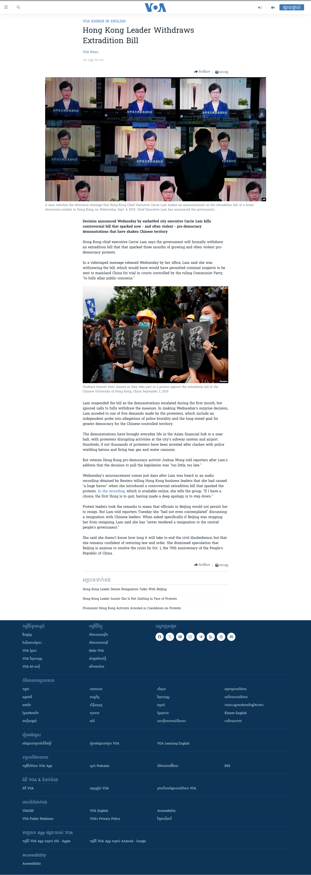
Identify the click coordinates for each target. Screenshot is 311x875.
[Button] (202, 72)
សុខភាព (94, 713)
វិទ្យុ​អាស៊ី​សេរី (164, 819)
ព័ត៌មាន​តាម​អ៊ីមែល (167, 766)
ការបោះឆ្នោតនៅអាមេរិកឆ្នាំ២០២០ (244, 705)
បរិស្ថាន (161, 689)
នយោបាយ (96, 689)
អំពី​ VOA (28, 788)
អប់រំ (92, 721)
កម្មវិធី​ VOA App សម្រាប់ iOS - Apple (46, 841)
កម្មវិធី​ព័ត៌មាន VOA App (37, 766)
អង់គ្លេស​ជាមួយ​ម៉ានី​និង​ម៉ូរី (36, 743)
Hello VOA (96, 651)
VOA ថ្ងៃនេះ (29, 651)
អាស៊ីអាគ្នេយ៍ (29, 721)
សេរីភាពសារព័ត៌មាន (236, 697)
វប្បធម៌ (161, 705)
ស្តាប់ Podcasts (99, 766)
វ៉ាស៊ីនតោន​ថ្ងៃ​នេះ (32, 643)
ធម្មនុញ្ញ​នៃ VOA (99, 788)
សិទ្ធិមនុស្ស (96, 705)
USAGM (27, 811)
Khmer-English (236, 713)
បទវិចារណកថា (233, 721)
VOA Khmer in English (104, 21)
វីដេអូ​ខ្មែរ (27, 635)
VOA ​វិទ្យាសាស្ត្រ (32, 659)
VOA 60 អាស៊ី (31, 667)
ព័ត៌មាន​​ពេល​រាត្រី (98, 643)
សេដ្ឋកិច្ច (94, 697)
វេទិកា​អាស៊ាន (96, 667)
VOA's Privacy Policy (105, 819)
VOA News (90, 52)
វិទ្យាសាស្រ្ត (163, 697)
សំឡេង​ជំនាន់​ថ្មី (97, 659)
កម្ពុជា (25, 689)
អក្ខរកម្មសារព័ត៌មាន (236, 689)
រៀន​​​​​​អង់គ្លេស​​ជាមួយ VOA (104, 743)
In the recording (111, 491)
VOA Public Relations (37, 819)
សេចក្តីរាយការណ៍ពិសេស (171, 721)
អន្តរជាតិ (27, 697)
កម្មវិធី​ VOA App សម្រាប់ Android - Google (118, 841)
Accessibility (166, 811)
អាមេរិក (26, 705)
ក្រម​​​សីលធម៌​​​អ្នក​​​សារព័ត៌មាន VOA (176, 788)
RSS (227, 766)
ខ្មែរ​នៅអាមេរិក (30, 713)
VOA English (99, 811)
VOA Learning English (173, 743)
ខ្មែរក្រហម (163, 713)
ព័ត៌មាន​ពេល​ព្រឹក (98, 635)
